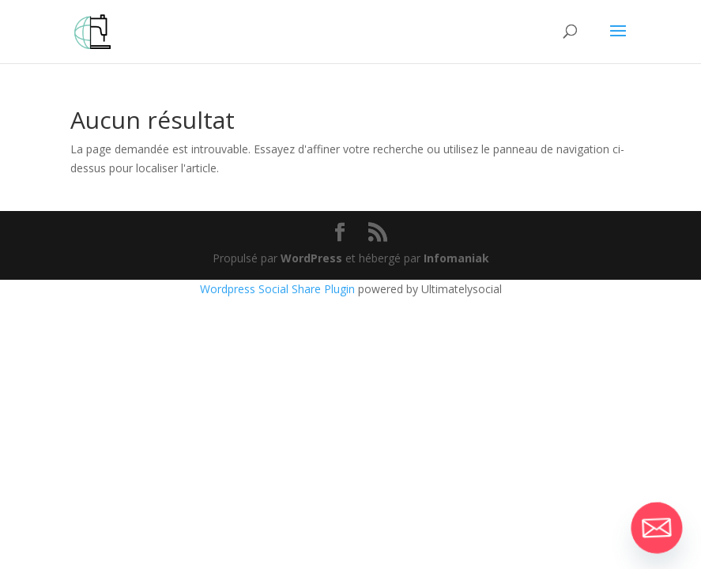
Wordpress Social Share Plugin (279, 288)
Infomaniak (456, 258)
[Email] (656, 528)
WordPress (311, 258)
